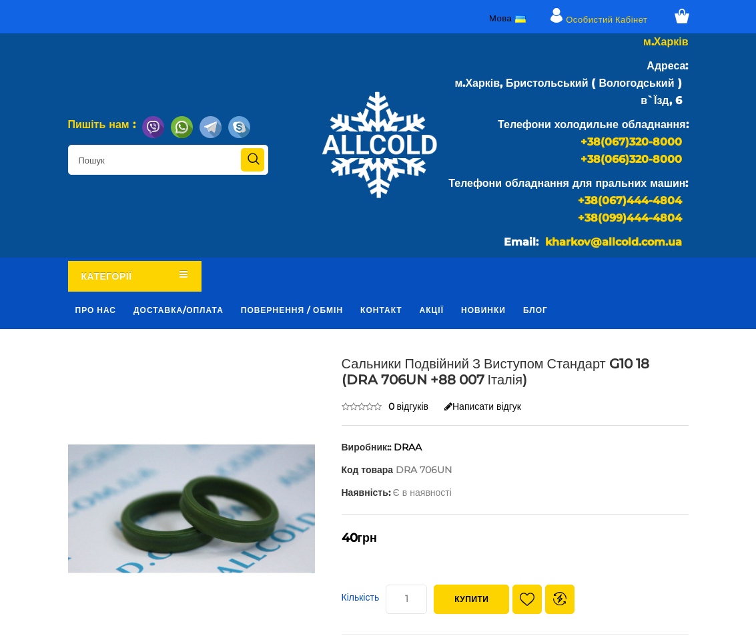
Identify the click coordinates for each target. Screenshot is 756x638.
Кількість (361, 597)
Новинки (483, 310)
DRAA (408, 447)
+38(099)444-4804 (630, 218)
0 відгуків (408, 406)
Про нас (96, 310)
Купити (471, 599)
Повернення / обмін (292, 310)
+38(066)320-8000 (631, 159)
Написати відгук (482, 406)
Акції (432, 310)
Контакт (381, 310)
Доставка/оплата (178, 310)
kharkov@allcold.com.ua (613, 242)
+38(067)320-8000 (631, 141)
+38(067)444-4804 (630, 200)
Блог (535, 310)
